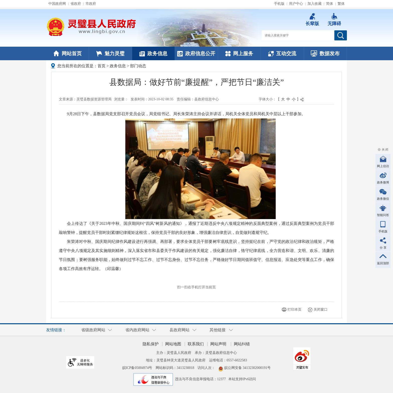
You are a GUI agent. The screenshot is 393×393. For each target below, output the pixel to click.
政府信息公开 (196, 53)
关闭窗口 (321, 309)
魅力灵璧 (110, 53)
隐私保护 (151, 344)
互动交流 (282, 53)
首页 (101, 66)
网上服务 (239, 53)
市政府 (90, 4)
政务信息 (153, 53)
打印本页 (294, 309)
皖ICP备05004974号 (137, 368)
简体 (329, 4)
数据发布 (325, 53)
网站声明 (218, 344)
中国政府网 (57, 4)
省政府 (75, 4)
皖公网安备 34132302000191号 (247, 368)
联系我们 (196, 344)
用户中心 (296, 4)
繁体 (341, 4)
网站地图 (173, 344)
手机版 (279, 4)
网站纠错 (242, 344)
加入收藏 (315, 4)
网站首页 (67, 53)
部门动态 (138, 66)
